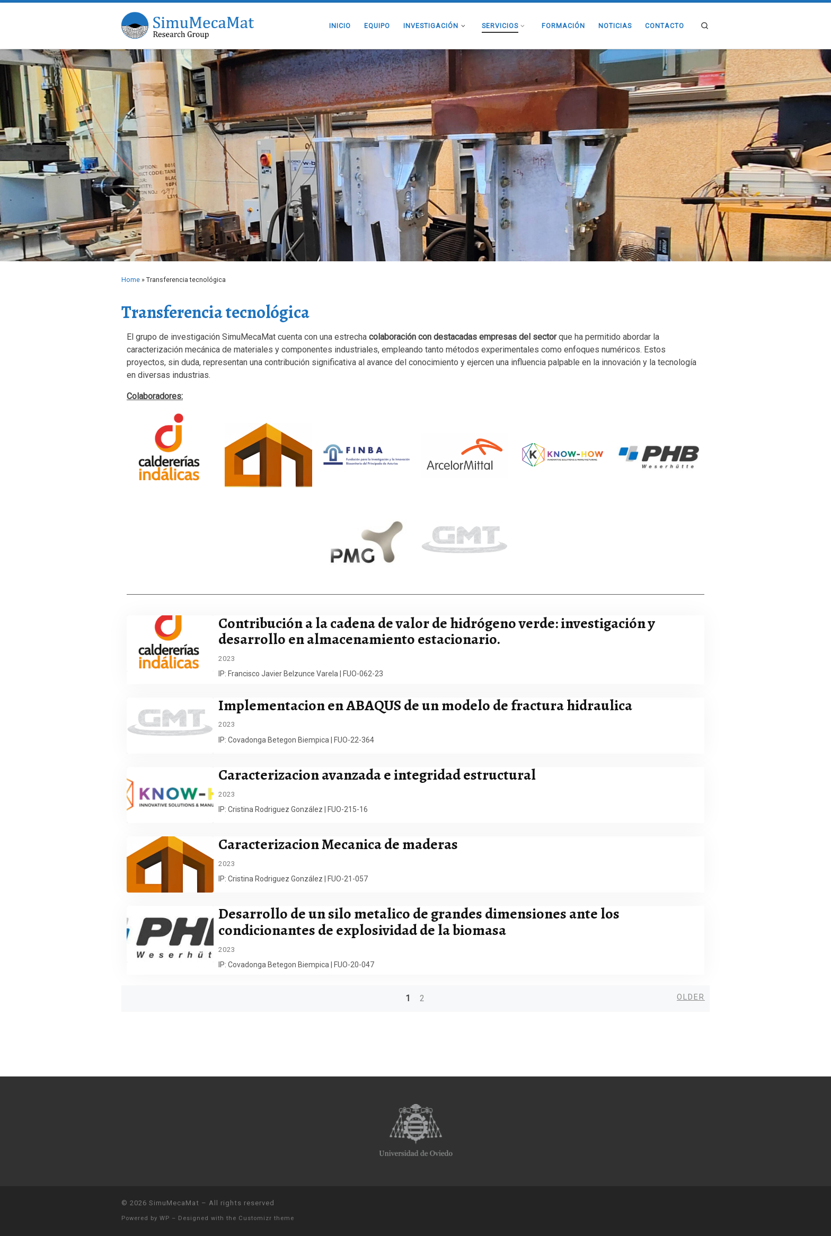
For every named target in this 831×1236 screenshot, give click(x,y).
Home (130, 280)
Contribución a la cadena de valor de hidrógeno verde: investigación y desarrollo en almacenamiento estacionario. (442, 631)
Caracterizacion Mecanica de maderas (344, 844)
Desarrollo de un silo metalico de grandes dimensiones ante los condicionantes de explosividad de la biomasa (424, 922)
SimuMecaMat (174, 1203)
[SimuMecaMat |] (187, 24)
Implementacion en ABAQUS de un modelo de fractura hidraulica (431, 705)
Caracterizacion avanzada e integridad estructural (383, 775)
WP (165, 1218)
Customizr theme (266, 1218)
